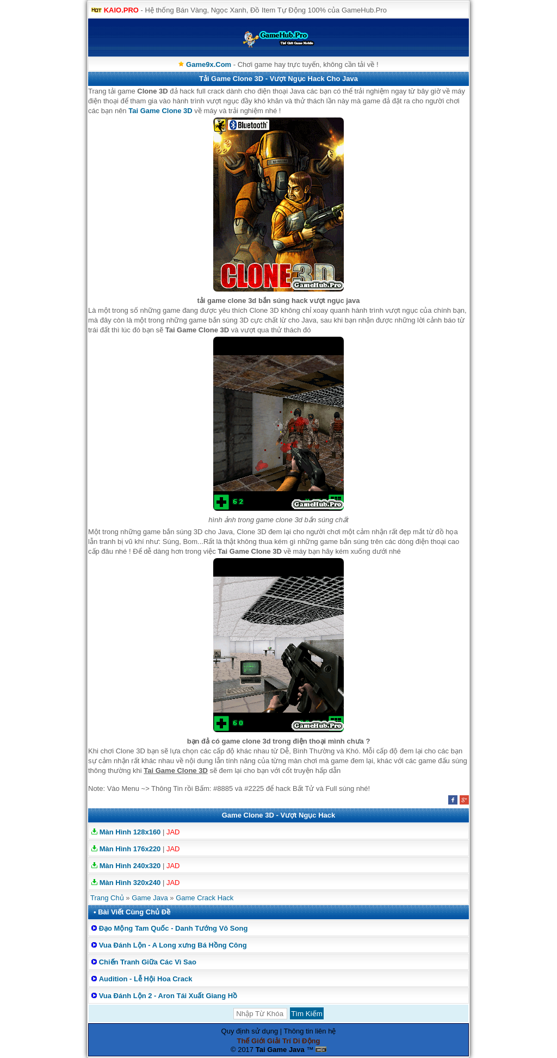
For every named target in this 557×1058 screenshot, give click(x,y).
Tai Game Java (280, 1049)
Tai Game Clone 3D (160, 111)
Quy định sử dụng (249, 1031)
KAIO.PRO (121, 10)
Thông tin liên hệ (310, 1031)
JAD (173, 832)
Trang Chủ (107, 898)
